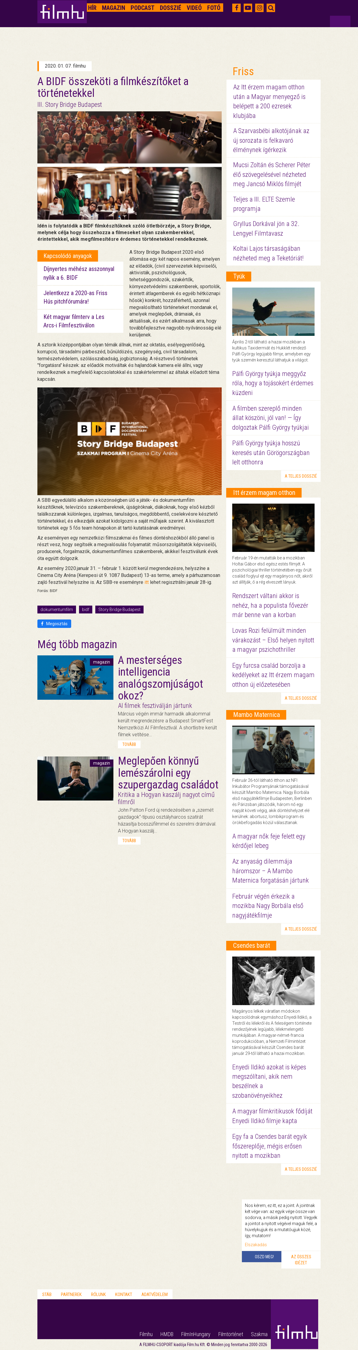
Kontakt (123, 1294)
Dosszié (170, 7)
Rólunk (98, 1294)
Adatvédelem (154, 1294)
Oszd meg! (264, 1256)
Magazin (113, 7)
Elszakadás (256, 1244)
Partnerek (71, 1294)
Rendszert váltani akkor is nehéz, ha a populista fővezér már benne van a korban (270, 605)
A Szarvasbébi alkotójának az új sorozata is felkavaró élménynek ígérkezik (271, 140)
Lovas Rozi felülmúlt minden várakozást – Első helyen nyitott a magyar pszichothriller (273, 640)
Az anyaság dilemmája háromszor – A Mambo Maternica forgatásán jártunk (270, 871)
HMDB (166, 1334)
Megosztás (54, 623)
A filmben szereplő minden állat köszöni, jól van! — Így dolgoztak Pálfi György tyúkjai (270, 418)
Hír (92, 7)
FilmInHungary (196, 1334)
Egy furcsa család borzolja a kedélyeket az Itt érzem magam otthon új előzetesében (273, 675)
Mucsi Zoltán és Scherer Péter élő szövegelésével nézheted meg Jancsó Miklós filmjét (271, 174)
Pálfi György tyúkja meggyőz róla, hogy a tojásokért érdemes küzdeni (272, 383)
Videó (194, 7)
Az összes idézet (301, 1259)
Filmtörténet (230, 1334)
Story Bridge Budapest (119, 609)
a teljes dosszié (301, 476)
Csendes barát (251, 945)
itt (146, 582)
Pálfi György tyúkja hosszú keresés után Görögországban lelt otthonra (271, 452)
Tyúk (239, 276)
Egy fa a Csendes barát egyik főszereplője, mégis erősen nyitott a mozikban (269, 1146)
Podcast (142, 7)
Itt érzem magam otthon (264, 492)
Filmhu (146, 1334)
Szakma (259, 1334)
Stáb (47, 1294)
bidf (85, 609)
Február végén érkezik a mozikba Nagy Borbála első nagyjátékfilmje (267, 906)
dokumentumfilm (56, 609)
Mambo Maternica (256, 714)
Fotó (213, 7)
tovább (129, 744)
